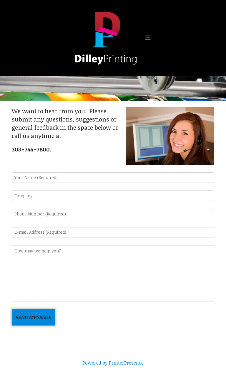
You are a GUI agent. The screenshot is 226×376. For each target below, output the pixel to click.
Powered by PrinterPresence (113, 363)
